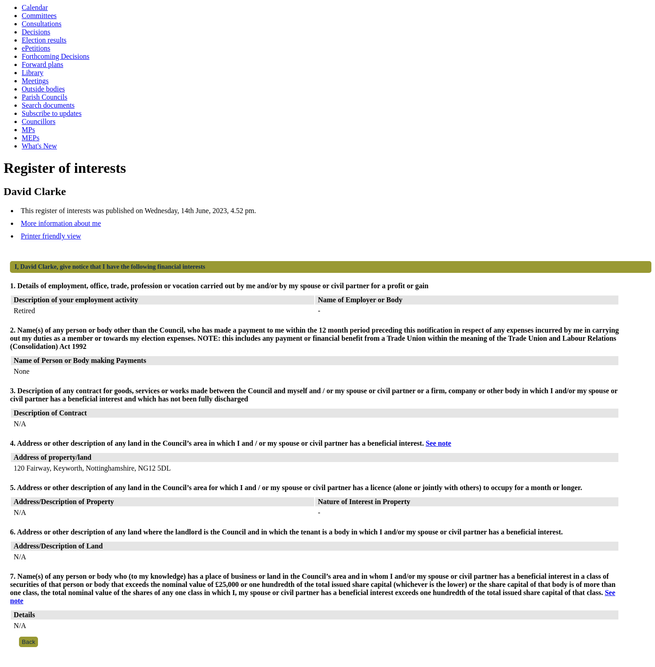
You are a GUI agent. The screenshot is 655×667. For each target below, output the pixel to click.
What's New (39, 146)
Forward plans (42, 64)
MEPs (30, 138)
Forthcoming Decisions (56, 56)
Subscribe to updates (51, 113)
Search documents (48, 105)
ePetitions (36, 48)
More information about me (61, 223)
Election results (44, 40)
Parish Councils (44, 97)
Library (32, 72)
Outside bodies (43, 89)
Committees (39, 15)
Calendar (35, 7)
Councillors (39, 121)
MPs (28, 129)
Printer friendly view (51, 236)
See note (438, 443)
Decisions (36, 32)
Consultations (41, 24)
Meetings (35, 81)
